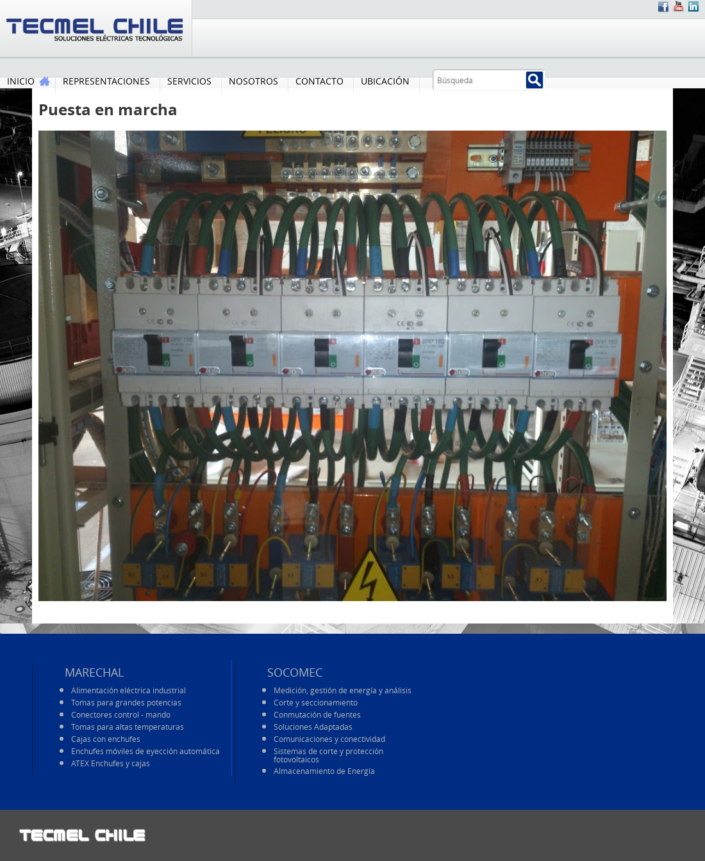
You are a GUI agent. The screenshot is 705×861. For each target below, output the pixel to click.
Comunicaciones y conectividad (329, 739)
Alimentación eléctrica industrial (128, 690)
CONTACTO (319, 81)
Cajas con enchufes (105, 739)
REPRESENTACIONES (106, 81)
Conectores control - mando (120, 714)
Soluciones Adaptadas (313, 726)
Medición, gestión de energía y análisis (342, 690)
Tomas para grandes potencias (126, 702)
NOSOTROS (253, 81)
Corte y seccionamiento (316, 702)
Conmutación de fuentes (317, 714)
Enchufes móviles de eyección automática (145, 751)
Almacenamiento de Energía (324, 771)
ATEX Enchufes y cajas (110, 763)
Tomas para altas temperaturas (127, 726)
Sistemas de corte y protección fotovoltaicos (328, 755)
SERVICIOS (189, 81)
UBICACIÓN (385, 81)
